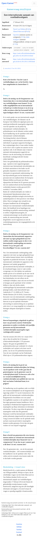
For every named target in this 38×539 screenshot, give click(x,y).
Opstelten (16, 35)
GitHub (19, 527)
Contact (19, 532)
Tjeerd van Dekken (19, 29)
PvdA (28, 29)
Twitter (19, 529)
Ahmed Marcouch (19, 31)
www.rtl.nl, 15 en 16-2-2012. (13, 68)
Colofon (19, 524)
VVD (23, 37)
